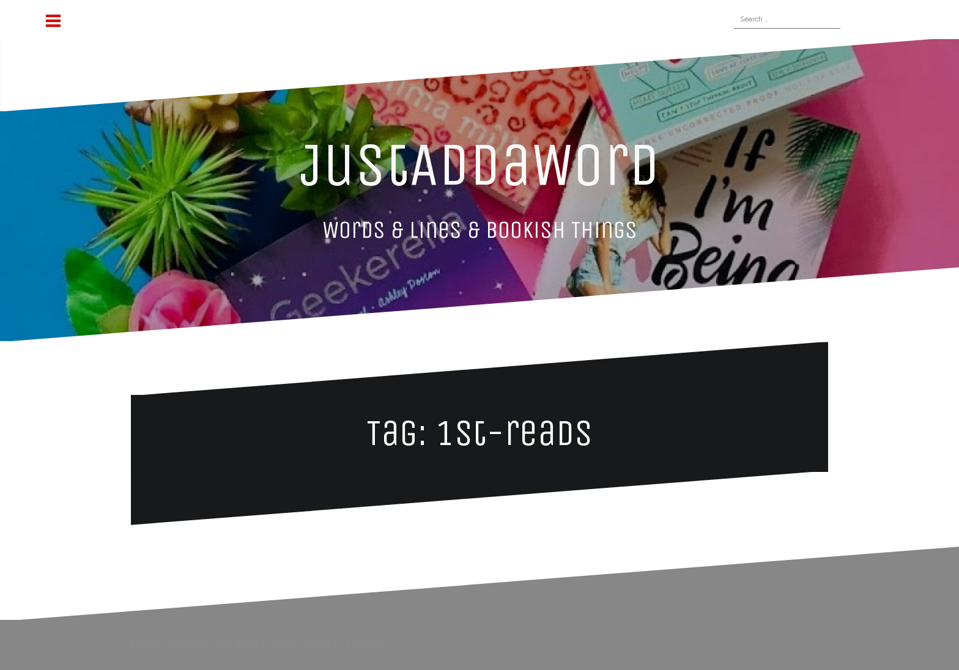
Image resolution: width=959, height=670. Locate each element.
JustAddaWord (480, 164)
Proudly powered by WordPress (195, 644)
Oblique (315, 644)
